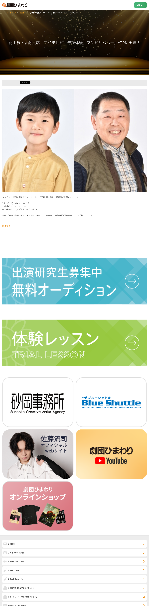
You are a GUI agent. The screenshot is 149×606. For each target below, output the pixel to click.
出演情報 (23, 13)
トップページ (11, 13)
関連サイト (7, 225)
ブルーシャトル (23, 597)
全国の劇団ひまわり (15, 579)
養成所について (14, 570)
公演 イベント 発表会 (16, 552)
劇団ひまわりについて (16, 561)
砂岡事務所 (21, 588)
